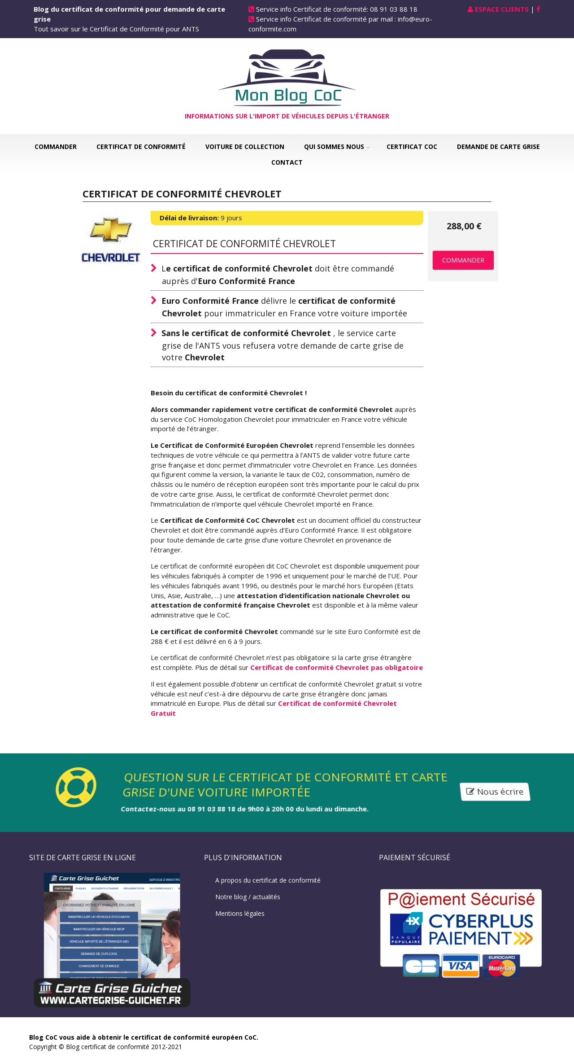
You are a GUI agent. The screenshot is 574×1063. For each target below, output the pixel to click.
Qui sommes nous (334, 146)
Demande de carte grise (498, 146)
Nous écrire (495, 791)
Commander (56, 146)
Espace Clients (502, 8)
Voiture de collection (244, 146)
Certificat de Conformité (141, 146)
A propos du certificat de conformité (268, 880)
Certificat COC (412, 146)
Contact (287, 162)
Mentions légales (240, 913)
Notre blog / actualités (247, 896)
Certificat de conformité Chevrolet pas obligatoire (336, 667)
